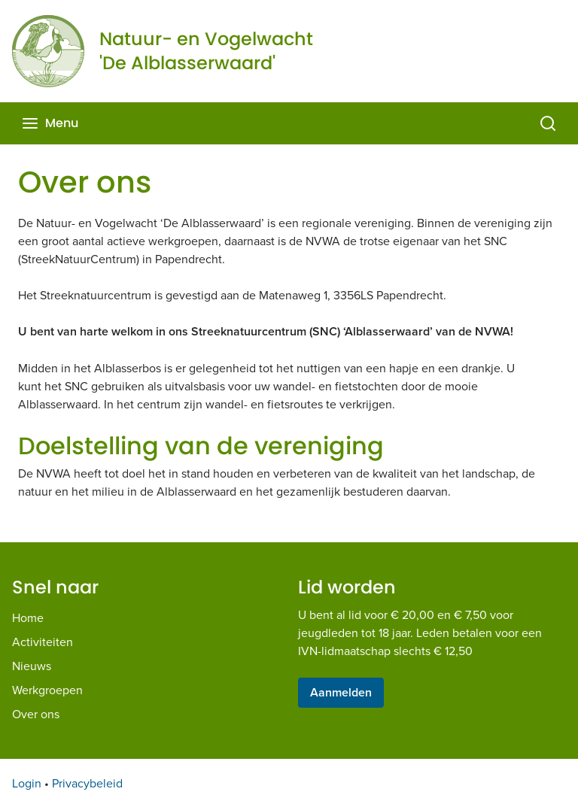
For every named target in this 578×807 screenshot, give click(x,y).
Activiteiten (42, 641)
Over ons (35, 713)
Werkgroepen (47, 689)
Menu (49, 123)
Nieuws (31, 665)
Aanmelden (341, 692)
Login (26, 783)
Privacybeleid (87, 783)
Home (28, 617)
